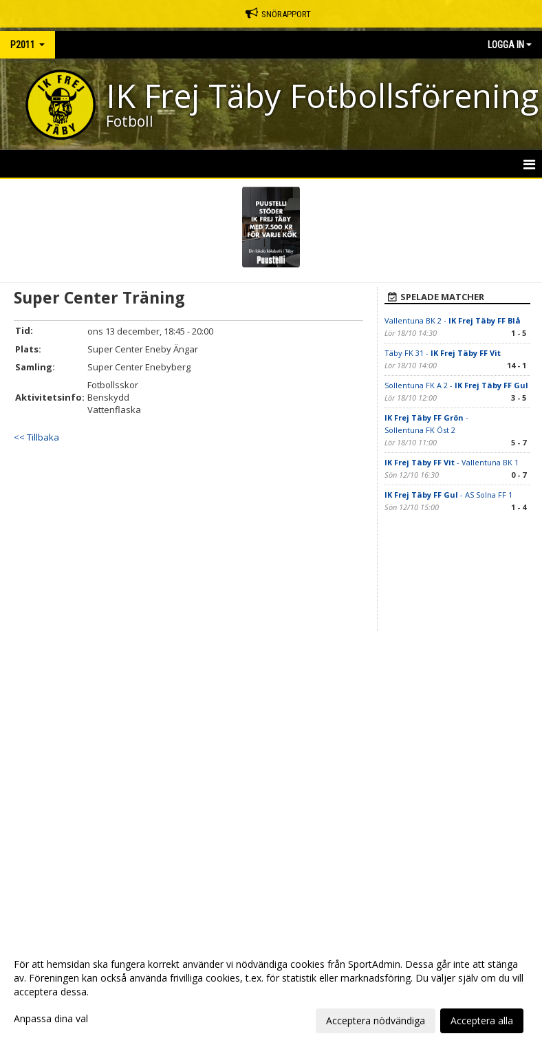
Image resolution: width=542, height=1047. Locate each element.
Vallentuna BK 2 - (452, 320)
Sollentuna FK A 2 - (456, 385)
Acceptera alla (482, 1020)
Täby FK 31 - (442, 353)
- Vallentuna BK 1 (451, 462)
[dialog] (271, 992)
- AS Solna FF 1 (448, 494)
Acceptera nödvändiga (375, 1020)
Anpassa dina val (51, 1019)
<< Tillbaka (36, 437)
